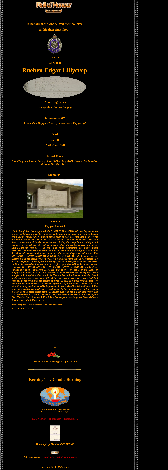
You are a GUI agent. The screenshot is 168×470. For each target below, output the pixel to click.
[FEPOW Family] (39, 419)
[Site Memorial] (68, 419)
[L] (77, 419)
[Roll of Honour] (54, 419)
